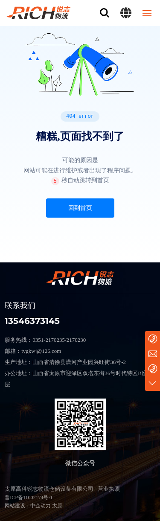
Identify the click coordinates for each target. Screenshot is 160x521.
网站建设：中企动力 (28, 506)
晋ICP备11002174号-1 (28, 498)
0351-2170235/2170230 (59, 340)
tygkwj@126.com (41, 351)
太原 (57, 506)
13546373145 (32, 321)
